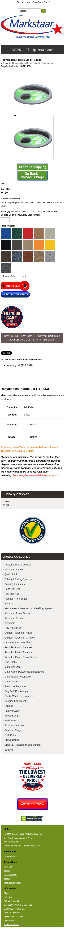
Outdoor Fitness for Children (20, 637)
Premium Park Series (16, 598)
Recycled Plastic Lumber (18, 564)
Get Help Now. (24, 2)
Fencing (9, 705)
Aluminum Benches (15, 618)
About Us (8, 893)
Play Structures (13, 628)
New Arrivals (9, 856)
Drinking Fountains (15, 584)
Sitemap (7, 879)
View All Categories (12, 882)
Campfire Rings (13, 730)
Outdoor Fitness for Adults (19, 632)
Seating (9, 749)
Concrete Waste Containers (39, 63)
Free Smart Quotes (12, 913)
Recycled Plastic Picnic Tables (21, 657)
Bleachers (10, 623)
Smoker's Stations (14, 725)
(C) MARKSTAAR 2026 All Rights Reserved (23, 834)
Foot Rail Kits (12, 593)
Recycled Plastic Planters (18, 652)
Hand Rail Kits (12, 589)
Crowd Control (12, 740)
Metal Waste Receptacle (18, 676)
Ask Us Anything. (11, 842)
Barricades (10, 720)
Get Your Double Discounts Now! (18, 838)
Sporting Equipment (15, 701)
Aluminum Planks (14, 569)
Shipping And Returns (13, 917)
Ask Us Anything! (11, 901)
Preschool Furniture (15, 686)
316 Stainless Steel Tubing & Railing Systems (29, 608)
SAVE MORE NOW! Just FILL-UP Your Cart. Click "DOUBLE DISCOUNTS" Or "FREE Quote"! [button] (32, 338)
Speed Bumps (12, 715)
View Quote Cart (41, 2)
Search (7, 871)
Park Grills (10, 735)
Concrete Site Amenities (13, 63)
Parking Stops (12, 710)
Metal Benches (13, 666)
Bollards (9, 603)
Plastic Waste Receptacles (19, 696)
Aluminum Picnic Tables (17, 613)
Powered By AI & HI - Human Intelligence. (22, 846)
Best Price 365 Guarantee (15, 909)
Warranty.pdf (13, 365)
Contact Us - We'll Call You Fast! (18, 905)
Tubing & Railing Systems (18, 579)
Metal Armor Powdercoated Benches (24, 671)
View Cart (8, 867)
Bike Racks (11, 662)
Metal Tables (11, 681)
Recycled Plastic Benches (18, 647)
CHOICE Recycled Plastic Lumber (23, 744)
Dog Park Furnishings (16, 691)
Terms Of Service (11, 925)
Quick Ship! (11, 574)
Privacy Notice (10, 921)
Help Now (8, 897)
